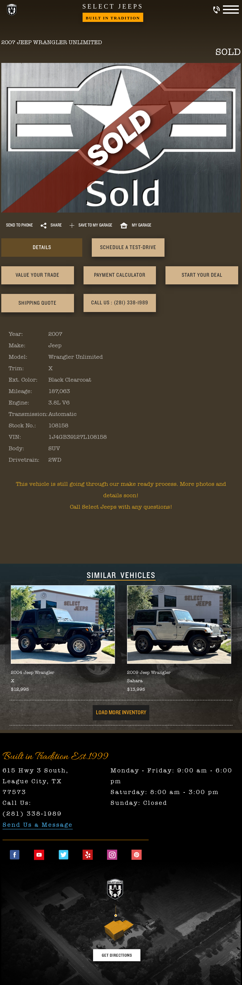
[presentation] (37, 247)
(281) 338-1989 (32, 813)
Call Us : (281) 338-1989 (37, 303)
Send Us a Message (38, 824)
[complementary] (223, 966)
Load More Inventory (121, 713)
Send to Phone (19, 225)
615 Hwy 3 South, (36, 770)
